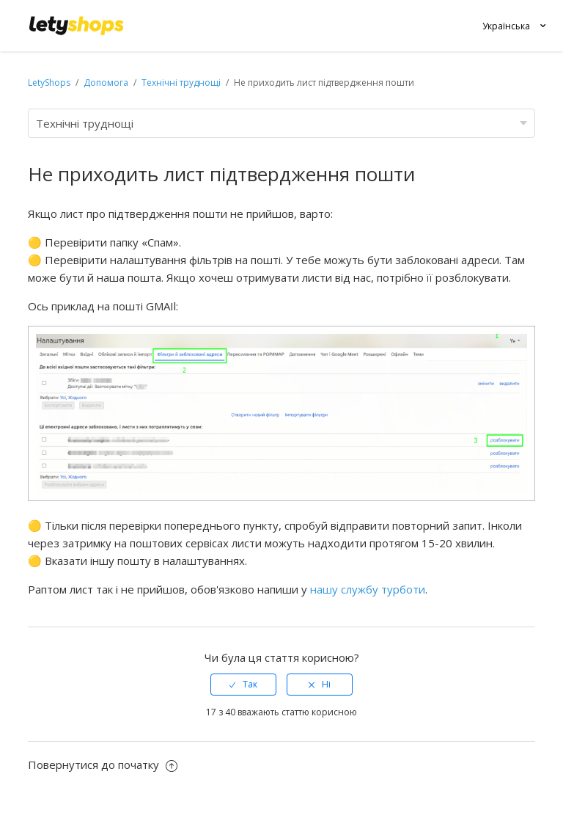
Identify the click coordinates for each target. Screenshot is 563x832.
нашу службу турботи (367, 589)
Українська (506, 26)
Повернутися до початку (102, 764)
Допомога (107, 82)
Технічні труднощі (181, 82)
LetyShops (49, 82)
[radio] (243, 685)
